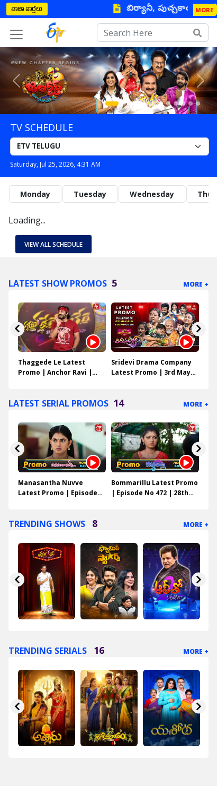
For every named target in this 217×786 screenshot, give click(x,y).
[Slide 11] (190, 103)
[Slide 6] (153, 103)
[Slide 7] (161, 103)
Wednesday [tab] (152, 194)
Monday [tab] (35, 194)
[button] (16, 80)
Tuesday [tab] (90, 194)
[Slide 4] (139, 103)
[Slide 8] (168, 103)
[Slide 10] (183, 103)
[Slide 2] (124, 103)
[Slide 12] (198, 103)
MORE (204, 10)
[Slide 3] (131, 103)
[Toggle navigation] (16, 34)
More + (196, 284)
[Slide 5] (146, 103)
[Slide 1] (112, 103)
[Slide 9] (176, 103)
